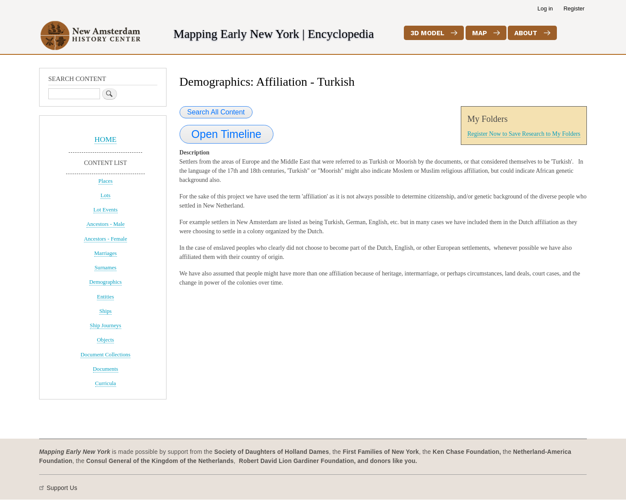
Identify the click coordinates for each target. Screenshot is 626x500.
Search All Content (216, 112)
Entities (105, 297)
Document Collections (105, 355)
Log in (545, 8)
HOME (105, 139)
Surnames (105, 268)
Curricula (105, 383)
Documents (105, 369)
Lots (105, 195)
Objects (105, 340)
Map (479, 33)
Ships (105, 311)
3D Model (427, 33)
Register (573, 8)
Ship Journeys (105, 325)
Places (105, 181)
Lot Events (105, 210)
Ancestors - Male (106, 224)
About (525, 33)
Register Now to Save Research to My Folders (523, 134)
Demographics (105, 282)
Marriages (105, 253)
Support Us (62, 488)
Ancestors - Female (105, 239)
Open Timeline (226, 134)
